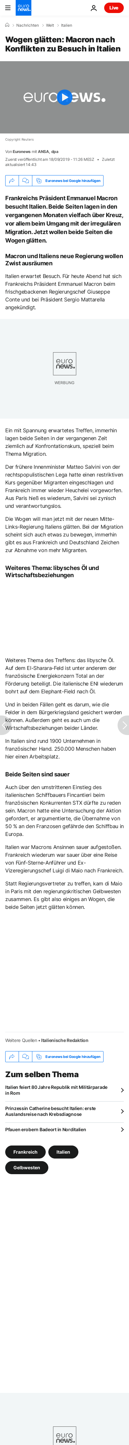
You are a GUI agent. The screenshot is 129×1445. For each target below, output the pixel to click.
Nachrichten (27, 25)
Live (114, 7)
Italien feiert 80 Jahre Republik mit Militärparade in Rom (56, 1090)
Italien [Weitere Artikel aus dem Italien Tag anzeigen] (63, 1152)
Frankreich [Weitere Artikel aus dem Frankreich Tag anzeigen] (25, 1152)
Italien (66, 25)
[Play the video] (64, 97)
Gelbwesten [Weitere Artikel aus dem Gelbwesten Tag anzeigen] (26, 1167)
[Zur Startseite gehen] (23, 8)
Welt (50, 25)
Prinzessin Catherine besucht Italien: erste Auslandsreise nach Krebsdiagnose (50, 1111)
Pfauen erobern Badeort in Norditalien (45, 1129)
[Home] (7, 25)
